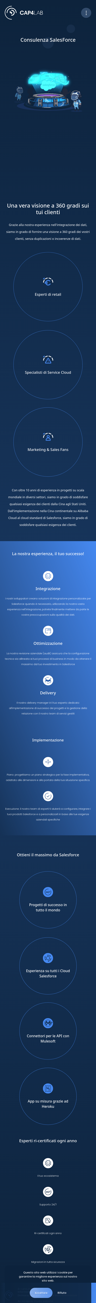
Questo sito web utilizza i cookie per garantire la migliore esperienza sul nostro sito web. (48, 1277)
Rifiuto (62, 1293)
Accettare (41, 1293)
